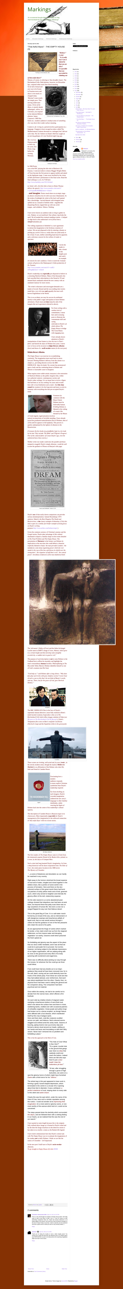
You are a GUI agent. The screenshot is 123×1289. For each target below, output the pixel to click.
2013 (76, 88)
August (77, 98)
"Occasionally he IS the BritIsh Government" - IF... (83, 132)
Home (27, 39)
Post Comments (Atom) (39, 1271)
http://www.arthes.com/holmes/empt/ (45, 528)
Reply (33, 1226)
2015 (76, 84)
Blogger (76, 1281)
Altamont (34, 1231)
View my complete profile (79, 159)
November (78, 94)
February (78, 139)
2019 (76, 78)
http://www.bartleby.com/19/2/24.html (40, 182)
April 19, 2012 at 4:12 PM (45, 1231)
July (77, 100)
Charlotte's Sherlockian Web (39, 1214)
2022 (76, 71)
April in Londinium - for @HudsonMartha (85, 129)
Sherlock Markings (51, 39)
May (77, 105)
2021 (76, 73)
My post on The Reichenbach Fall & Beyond (42, 719)
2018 (76, 80)
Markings (39, 9)
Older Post (64, 1269)
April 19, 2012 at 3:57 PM (53, 1214)
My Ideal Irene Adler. (80, 134)
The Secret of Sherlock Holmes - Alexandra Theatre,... (83, 123)
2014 (76, 86)
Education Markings (37, 39)
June (77, 103)
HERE (56, 1149)
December (78, 92)
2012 (76, 90)
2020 (76, 76)
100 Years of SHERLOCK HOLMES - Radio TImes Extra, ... (84, 126)
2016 (76, 82)
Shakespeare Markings (65, 39)
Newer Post (31, 1269)
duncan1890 (64, 1281)
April (77, 107)
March (77, 137)
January (78, 141)
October (78, 96)
